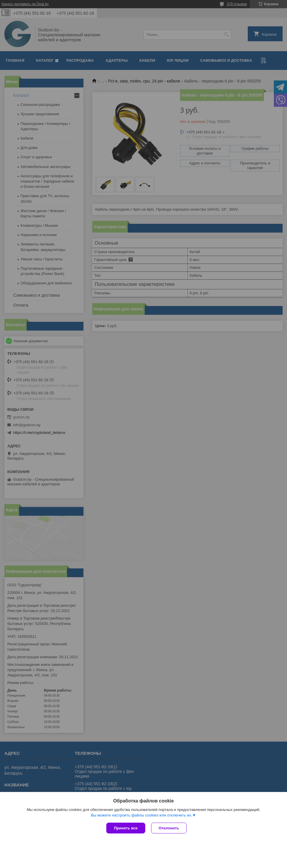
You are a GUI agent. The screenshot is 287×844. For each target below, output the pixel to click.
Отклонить (169, 828)
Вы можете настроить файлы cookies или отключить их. (141, 815)
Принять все (126, 828)
